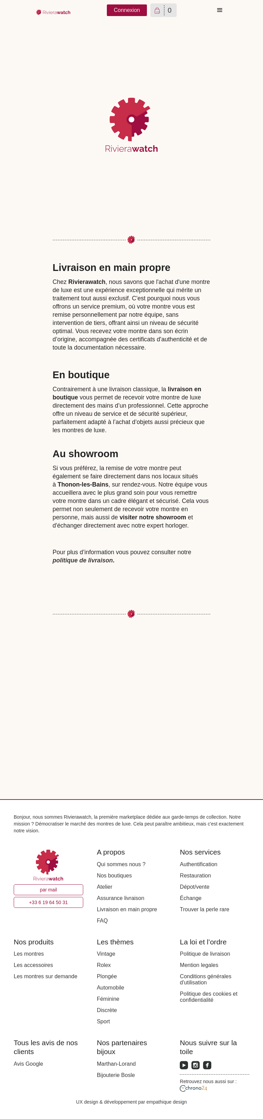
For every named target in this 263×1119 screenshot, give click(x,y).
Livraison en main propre (127, 909)
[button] (220, 10)
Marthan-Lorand (116, 1064)
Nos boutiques (114, 875)
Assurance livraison (121, 898)
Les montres (29, 954)
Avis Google (28, 1064)
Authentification (198, 864)
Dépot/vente (194, 887)
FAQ (102, 921)
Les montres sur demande (45, 976)
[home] (53, 10)
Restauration (195, 875)
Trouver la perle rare (204, 909)
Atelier (104, 887)
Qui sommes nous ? (121, 864)
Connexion (127, 10)
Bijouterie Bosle (116, 1075)
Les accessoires (33, 965)
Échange (190, 898)
